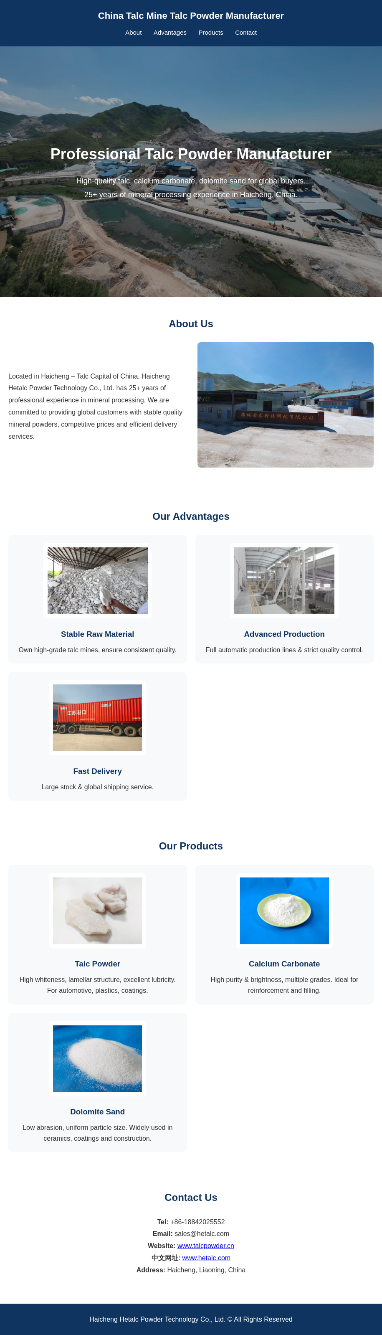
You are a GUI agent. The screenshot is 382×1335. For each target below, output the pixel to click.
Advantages (170, 32)
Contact (246, 32)
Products (210, 32)
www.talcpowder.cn (205, 1245)
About (133, 32)
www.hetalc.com (206, 1257)
